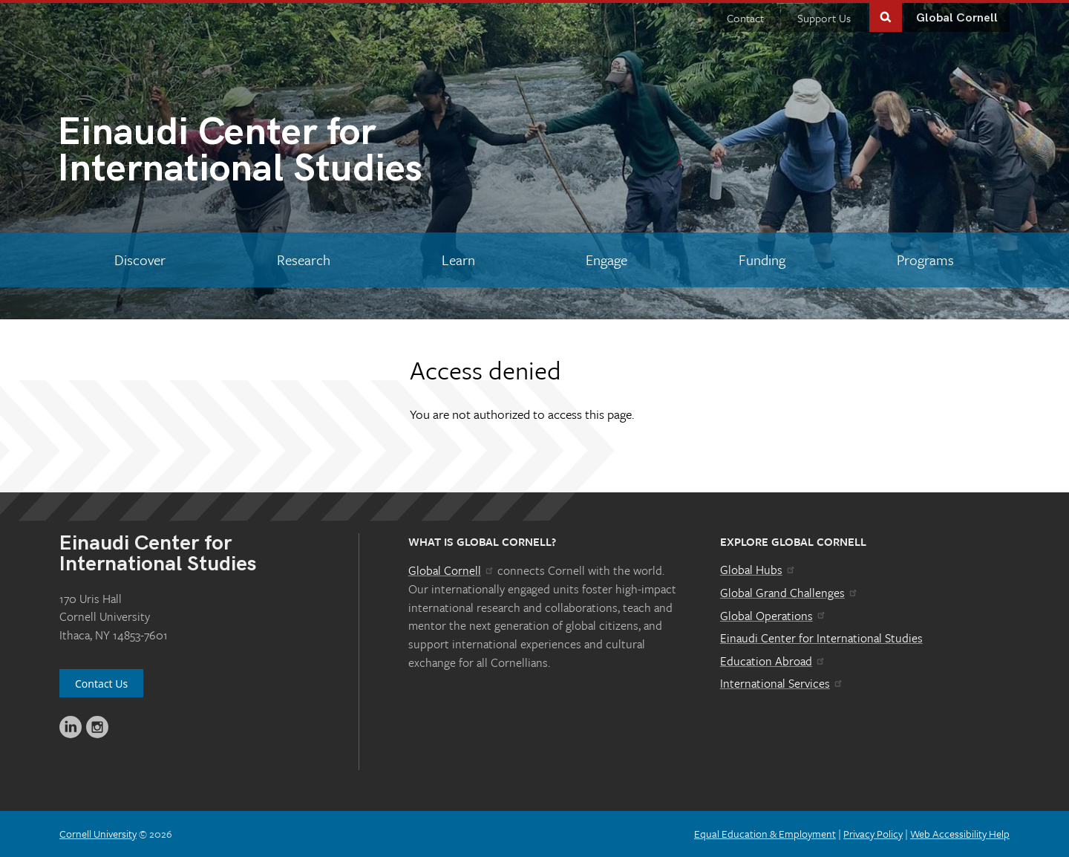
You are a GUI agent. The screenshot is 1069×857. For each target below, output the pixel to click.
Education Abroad (773, 661)
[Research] (304, 259)
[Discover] (140, 259)
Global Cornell (957, 18)
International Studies (295, 153)
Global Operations (773, 616)
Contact (745, 18)
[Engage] (607, 259)
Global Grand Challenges (789, 593)
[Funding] (762, 259)
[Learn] (458, 259)
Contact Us (101, 684)
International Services (782, 683)
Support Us (824, 18)
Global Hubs (758, 570)
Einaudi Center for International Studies (821, 638)
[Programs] (925, 259)
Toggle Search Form (885, 16)
